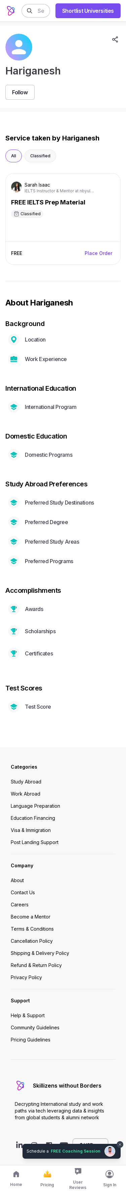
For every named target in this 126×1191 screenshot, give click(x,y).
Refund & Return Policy (36, 965)
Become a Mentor (30, 917)
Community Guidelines (35, 1027)
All (13, 155)
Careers (20, 904)
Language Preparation (35, 806)
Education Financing (33, 818)
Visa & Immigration (31, 830)
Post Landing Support (34, 842)
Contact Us (23, 892)
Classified (40, 155)
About (17, 880)
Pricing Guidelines (30, 1039)
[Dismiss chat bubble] (120, 1144)
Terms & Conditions (32, 929)
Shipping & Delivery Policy (40, 953)
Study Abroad (26, 781)
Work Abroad (25, 794)
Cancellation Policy (32, 941)
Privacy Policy (26, 977)
